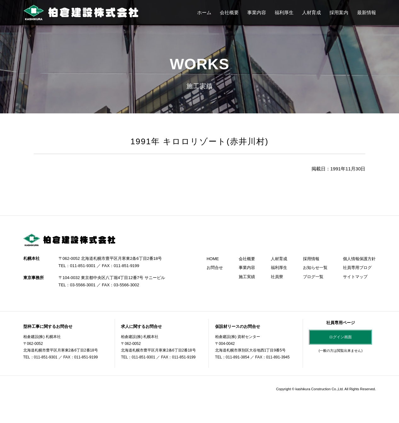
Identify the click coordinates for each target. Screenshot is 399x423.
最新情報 (366, 12)
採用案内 (338, 12)
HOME (213, 258)
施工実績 (247, 276)
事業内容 (256, 12)
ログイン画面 (340, 337)
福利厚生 (284, 12)
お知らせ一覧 (315, 267)
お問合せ (215, 267)
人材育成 (311, 12)
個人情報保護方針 (359, 258)
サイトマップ (355, 276)
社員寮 (277, 276)
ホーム (204, 12)
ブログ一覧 (313, 276)
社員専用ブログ (357, 267)
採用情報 (311, 258)
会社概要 (229, 12)
